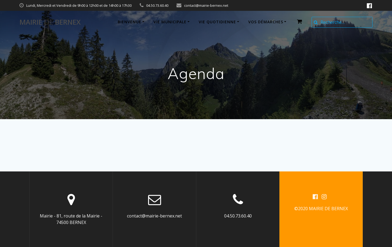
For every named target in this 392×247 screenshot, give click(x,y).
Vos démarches (265, 21)
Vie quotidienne (217, 21)
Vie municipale (170, 21)
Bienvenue (129, 21)
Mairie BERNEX (50, 22)
